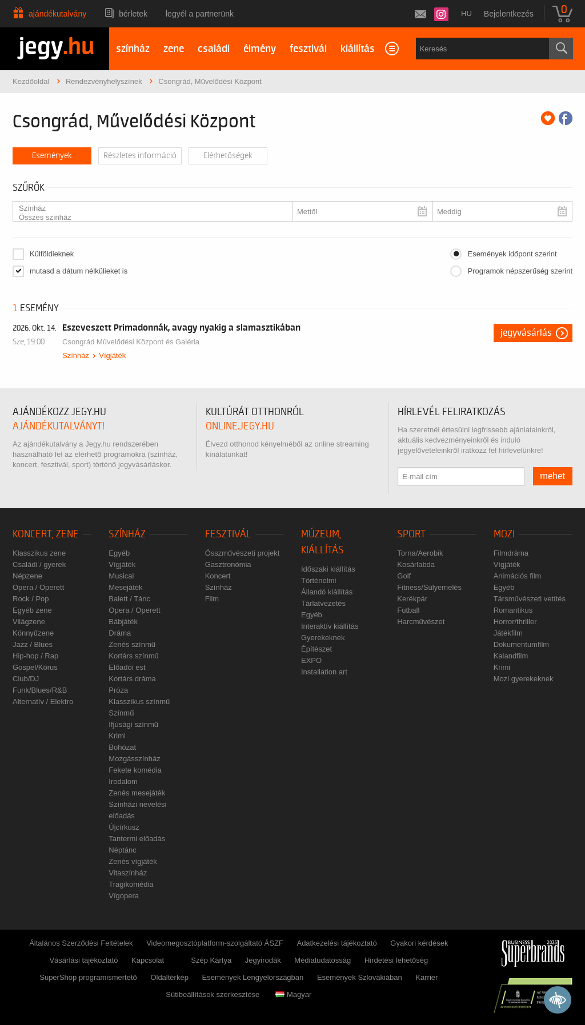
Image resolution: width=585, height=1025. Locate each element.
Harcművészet (420, 621)
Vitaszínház (128, 873)
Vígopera (124, 895)
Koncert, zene (46, 534)
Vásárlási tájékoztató (83, 960)
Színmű (121, 713)
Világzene (29, 621)
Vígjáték (112, 355)
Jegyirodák (263, 960)
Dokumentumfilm (522, 644)
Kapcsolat (147, 960)
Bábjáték (123, 621)
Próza (118, 690)
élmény (259, 49)
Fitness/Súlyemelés (429, 587)
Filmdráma (511, 553)
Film (212, 598)
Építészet (316, 649)
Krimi (117, 735)
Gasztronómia (228, 564)
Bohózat (122, 747)
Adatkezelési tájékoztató (336, 943)
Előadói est (127, 667)
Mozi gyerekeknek (524, 678)
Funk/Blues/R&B (40, 690)
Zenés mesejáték (137, 793)
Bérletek (133, 13)
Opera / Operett (38, 587)
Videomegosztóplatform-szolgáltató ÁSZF (214, 943)
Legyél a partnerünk (200, 13)
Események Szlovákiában (359, 977)
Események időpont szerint (511, 254)
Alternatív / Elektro (43, 701)
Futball (408, 610)
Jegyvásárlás (526, 333)
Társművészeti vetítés (530, 598)
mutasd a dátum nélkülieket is (78, 271)
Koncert (218, 576)
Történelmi (318, 580)
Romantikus (513, 610)
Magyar (293, 994)
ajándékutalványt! (59, 426)
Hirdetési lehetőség (396, 960)
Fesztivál (228, 534)
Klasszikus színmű (139, 701)
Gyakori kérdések (419, 943)
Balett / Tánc (129, 598)
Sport (411, 534)
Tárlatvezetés (323, 603)
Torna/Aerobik (420, 553)
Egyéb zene (32, 610)
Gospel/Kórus (35, 667)
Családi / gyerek (39, 564)
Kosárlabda (416, 564)
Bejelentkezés (509, 13)
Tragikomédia (131, 884)
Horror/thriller (515, 621)
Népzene (27, 576)
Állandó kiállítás (326, 592)
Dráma (120, 633)
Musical (121, 576)
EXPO (311, 660)
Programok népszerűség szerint (519, 271)
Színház (148, 208)
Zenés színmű (132, 644)
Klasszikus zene (39, 553)
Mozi (504, 534)
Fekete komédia (135, 770)
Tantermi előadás (137, 838)
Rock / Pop (31, 598)
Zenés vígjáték (133, 861)
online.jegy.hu (240, 426)
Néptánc (122, 850)
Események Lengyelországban (253, 977)
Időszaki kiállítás (328, 569)
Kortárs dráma (132, 678)
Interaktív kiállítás (329, 626)
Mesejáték (125, 587)
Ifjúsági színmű (133, 724)
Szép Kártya (211, 960)
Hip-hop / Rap (35, 656)
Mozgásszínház (134, 758)
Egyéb (119, 553)
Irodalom (123, 781)
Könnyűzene (33, 633)
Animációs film (518, 576)
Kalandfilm (511, 656)
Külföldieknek (52, 254)
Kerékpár (412, 598)
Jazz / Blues (33, 644)
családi (214, 49)
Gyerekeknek (323, 637)
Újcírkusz (124, 827)
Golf (404, 576)
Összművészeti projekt (242, 553)
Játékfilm (508, 633)
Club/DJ (26, 678)
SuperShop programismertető (88, 977)
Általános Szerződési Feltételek (81, 943)
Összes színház (148, 217)
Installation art (324, 672)
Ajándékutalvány (57, 13)
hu (466, 13)
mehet (553, 476)
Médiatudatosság (322, 960)
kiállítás (357, 49)
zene (173, 49)
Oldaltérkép (169, 977)
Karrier (426, 977)
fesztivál (308, 49)
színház (133, 49)
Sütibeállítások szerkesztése (212, 994)
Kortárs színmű (133, 656)
